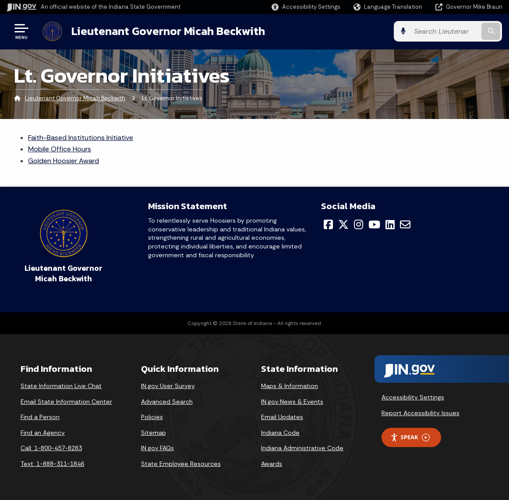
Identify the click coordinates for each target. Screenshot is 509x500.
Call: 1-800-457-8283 (51, 448)
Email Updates (282, 417)
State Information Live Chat (61, 386)
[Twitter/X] (343, 224)
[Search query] (446, 31)
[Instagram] (358, 224)
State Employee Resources (181, 464)
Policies (152, 417)
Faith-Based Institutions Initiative (80, 137)
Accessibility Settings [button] (413, 397)
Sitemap (153, 433)
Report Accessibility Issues (421, 412)
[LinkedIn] (390, 224)
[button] (306, 7)
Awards (271, 464)
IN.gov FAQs (157, 448)
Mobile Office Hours (59, 149)
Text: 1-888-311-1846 (52, 464)
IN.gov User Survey (168, 386)
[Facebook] (328, 224)
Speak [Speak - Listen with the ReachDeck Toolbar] (410, 437)
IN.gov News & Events (292, 402)
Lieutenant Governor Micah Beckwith (168, 31)
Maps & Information (289, 386)
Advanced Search (167, 402)
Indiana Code (280, 433)
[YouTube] (374, 224)
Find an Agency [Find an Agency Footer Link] (43, 433)
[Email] (405, 224)
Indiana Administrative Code (302, 448)
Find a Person (40, 417)
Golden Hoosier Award (63, 160)
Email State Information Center (66, 402)
